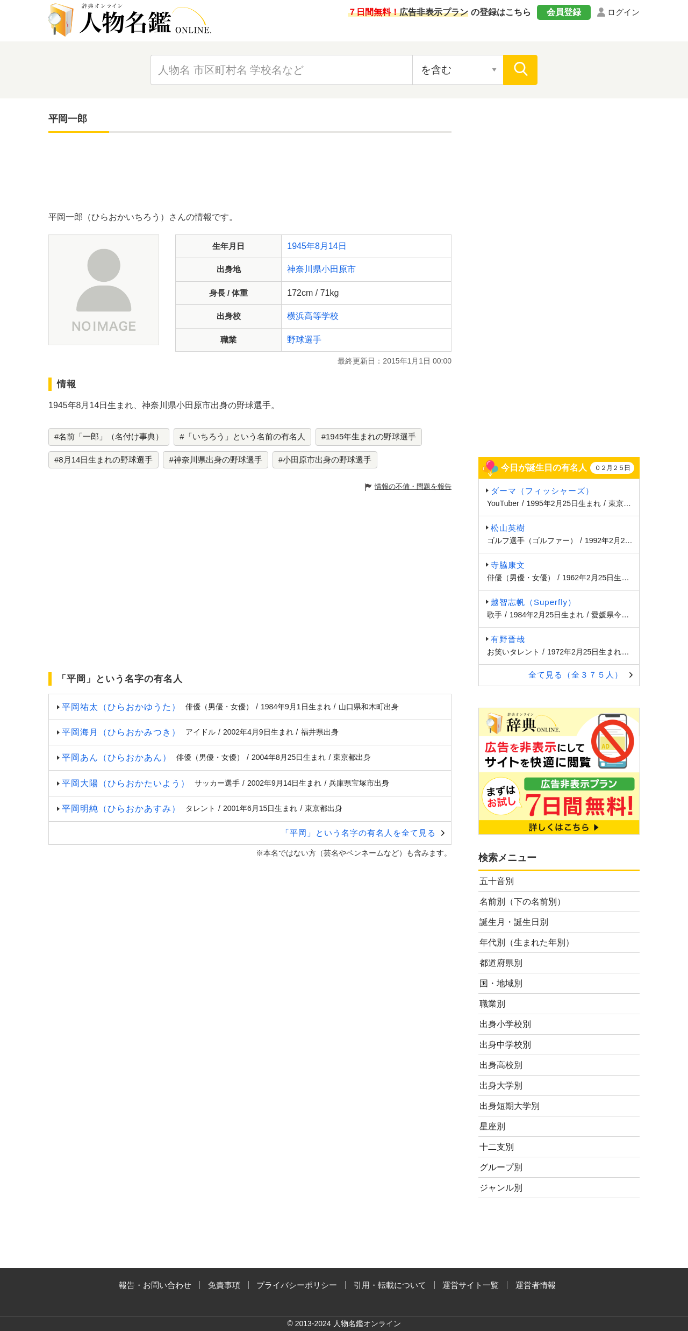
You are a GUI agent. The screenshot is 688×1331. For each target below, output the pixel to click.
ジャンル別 (500, 1187)
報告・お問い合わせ (155, 1285)
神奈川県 (304, 269)
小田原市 (338, 269)
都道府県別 (500, 962)
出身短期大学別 (509, 1106)
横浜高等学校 (313, 316)
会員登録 (564, 12)
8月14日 (331, 246)
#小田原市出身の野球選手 (324, 459)
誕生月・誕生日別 (513, 922)
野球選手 (304, 339)
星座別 (492, 1126)
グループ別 (500, 1167)
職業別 (492, 1003)
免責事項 (224, 1285)
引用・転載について (390, 1285)
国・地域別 (500, 983)
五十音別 (496, 881)
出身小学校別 (505, 1024)
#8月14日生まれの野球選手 (103, 459)
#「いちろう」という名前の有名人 (242, 436)
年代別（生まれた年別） (526, 942)
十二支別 (496, 1146)
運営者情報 (535, 1285)
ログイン (623, 12)
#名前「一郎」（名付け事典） (108, 436)
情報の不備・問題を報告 (413, 486)
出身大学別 (500, 1085)
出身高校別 (500, 1065)
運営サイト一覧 (470, 1285)
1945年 (301, 246)
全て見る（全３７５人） (575, 674)
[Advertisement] (250, 173)
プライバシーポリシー (296, 1285)
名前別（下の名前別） (522, 901)
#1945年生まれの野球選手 (369, 436)
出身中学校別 (505, 1044)
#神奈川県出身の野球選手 (215, 459)
